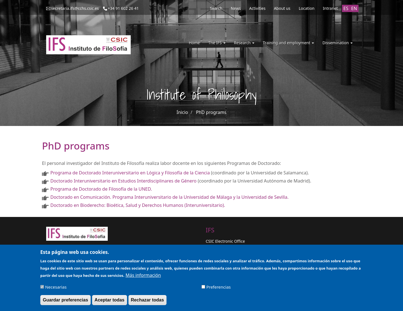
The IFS (216, 42)
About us (282, 8)
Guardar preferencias (65, 302)
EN (354, 8)
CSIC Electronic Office (225, 241)
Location (306, 8)
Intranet (330, 8)
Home (194, 42)
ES (345, 8)
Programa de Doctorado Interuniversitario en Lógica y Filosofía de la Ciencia (130, 173)
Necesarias (56, 289)
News (236, 8)
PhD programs (211, 112)
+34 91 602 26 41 (123, 8)
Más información (143, 278)
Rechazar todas (147, 302)
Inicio (182, 112)
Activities (257, 8)
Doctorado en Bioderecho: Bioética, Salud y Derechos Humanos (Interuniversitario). (137, 205)
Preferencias (218, 289)
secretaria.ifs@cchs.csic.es (75, 8)
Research (244, 42)
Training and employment (288, 42)
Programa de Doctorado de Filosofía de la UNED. (101, 189)
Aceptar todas (110, 302)
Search (216, 8)
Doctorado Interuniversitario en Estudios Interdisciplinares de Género (123, 181)
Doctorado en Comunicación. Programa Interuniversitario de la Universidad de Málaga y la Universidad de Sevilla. (169, 197)
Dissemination (337, 42)
